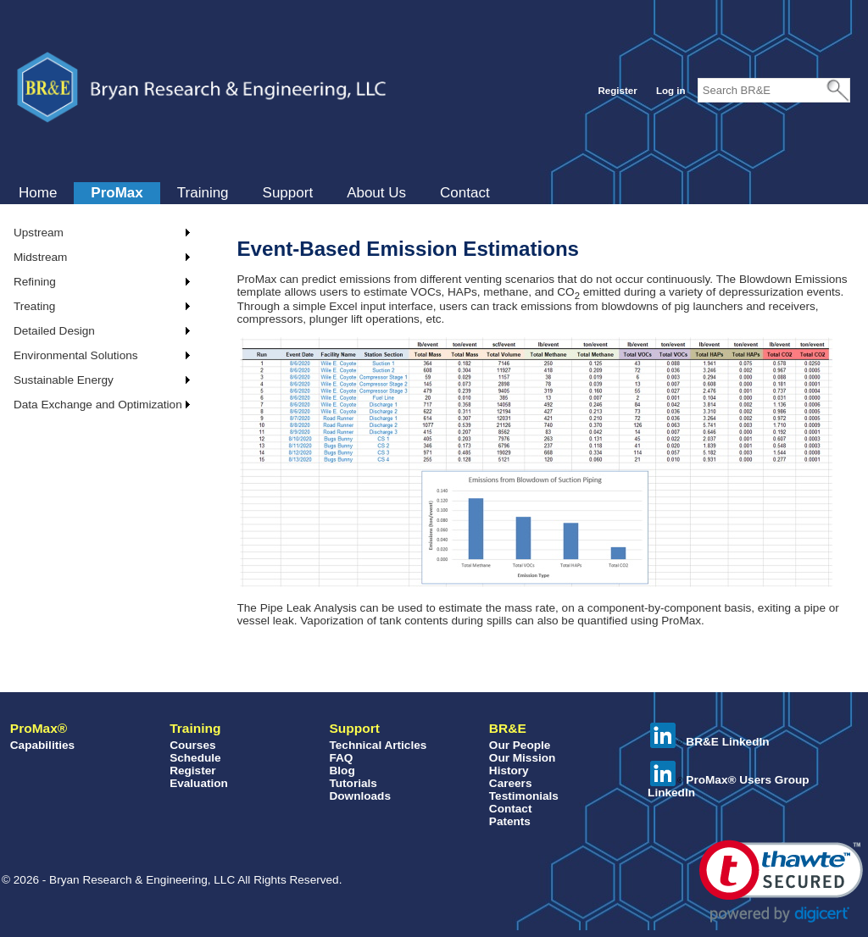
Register (617, 91)
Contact (465, 193)
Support (288, 193)
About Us (376, 193)
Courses (192, 745)
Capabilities (42, 745)
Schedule (195, 757)
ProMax (116, 193)
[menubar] (254, 193)
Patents (510, 821)
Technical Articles (377, 745)
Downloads (360, 796)
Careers (510, 783)
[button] (781, 881)
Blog (341, 770)
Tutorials (352, 783)
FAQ (341, 757)
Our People (520, 745)
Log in (671, 91)
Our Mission (522, 757)
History (509, 770)
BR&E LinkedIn (709, 741)
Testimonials (524, 796)
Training (203, 193)
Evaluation (199, 783)
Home (38, 193)
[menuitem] (38, 193)
